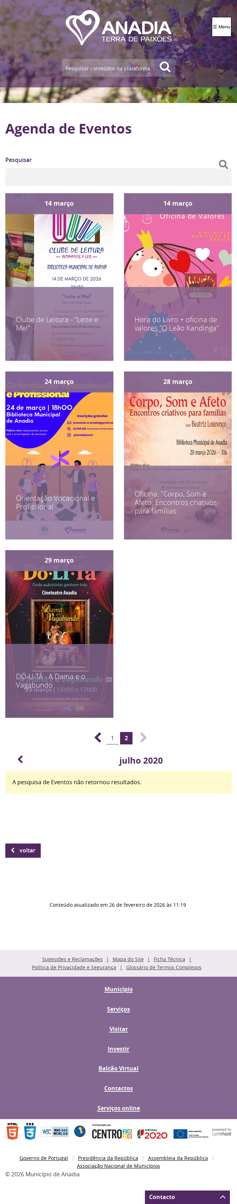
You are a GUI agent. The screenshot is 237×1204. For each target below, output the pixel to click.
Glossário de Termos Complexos (164, 967)
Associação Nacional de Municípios (118, 1165)
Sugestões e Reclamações (72, 959)
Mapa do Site (128, 959)
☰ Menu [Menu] (221, 26)
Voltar (27, 850)
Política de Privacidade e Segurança (74, 967)
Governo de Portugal (43, 1158)
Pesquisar (18, 160)
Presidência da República (108, 1158)
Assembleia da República (178, 1158)
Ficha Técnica (169, 959)
